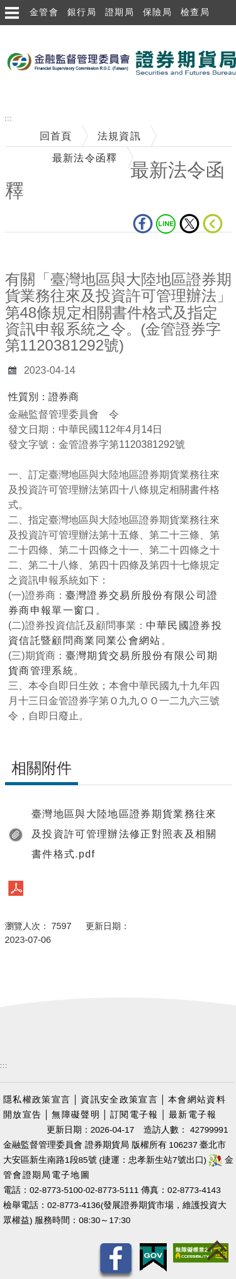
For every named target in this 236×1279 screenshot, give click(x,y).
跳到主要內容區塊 (43, 31)
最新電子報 (193, 1114)
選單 (11, 12)
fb (143, 224)
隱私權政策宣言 (36, 1099)
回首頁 (56, 136)
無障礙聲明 (76, 1114)
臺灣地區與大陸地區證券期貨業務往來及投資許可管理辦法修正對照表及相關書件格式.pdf (124, 833)
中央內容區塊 (37, 251)
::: (9, 118)
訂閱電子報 (134, 1114)
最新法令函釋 (85, 158)
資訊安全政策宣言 (119, 1099)
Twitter (189, 224)
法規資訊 (119, 136)
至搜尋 (16, 95)
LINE (166, 224)
